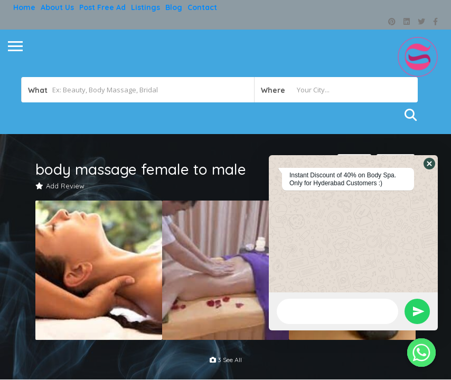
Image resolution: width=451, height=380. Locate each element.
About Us (57, 7)
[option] (98, 270)
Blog (173, 7)
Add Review (59, 186)
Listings (145, 7)
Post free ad (102, 7)
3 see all (226, 360)
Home (24, 7)
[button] (429, 163)
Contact (202, 7)
